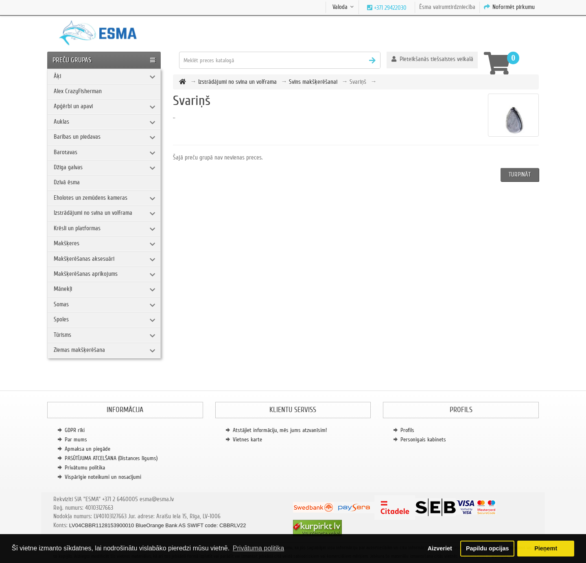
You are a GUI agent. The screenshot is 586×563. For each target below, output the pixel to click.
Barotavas (65, 152)
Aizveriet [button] (440, 548)
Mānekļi (63, 288)
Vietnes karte (247, 439)
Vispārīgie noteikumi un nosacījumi (103, 477)
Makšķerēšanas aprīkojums (86, 273)
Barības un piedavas (77, 136)
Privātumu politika (85, 467)
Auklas (61, 121)
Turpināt (520, 174)
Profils (407, 430)
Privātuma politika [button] (258, 548)
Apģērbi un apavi (73, 106)
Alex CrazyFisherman (78, 91)
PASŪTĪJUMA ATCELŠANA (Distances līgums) (111, 458)
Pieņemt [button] (545, 548)
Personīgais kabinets (423, 439)
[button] (432, 60)
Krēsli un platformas (77, 228)
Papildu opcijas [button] (487, 548)
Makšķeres (66, 243)
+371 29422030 (389, 7)
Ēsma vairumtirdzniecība (447, 7)
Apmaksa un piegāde (87, 448)
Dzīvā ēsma (67, 182)
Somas (61, 304)
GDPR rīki (75, 430)
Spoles (61, 319)
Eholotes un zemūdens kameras (90, 197)
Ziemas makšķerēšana (79, 350)
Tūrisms (62, 334)
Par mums (76, 439)
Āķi (57, 76)
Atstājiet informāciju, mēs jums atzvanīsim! (280, 430)
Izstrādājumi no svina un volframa (93, 212)
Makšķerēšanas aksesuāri (84, 258)
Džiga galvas (68, 167)
